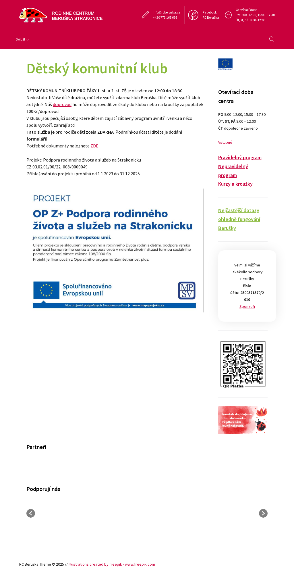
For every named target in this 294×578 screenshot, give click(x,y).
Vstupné (225, 142)
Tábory (127, 39)
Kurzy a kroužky (235, 183)
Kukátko (185, 39)
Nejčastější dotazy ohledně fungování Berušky (239, 219)
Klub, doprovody (90, 39)
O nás (24, 39)
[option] (53, 513)
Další (212, 39)
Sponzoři (247, 306)
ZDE (94, 146)
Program (52, 39)
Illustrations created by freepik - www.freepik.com (112, 564)
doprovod (62, 104)
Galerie (155, 39)
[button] (30, 513)
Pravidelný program (240, 157)
